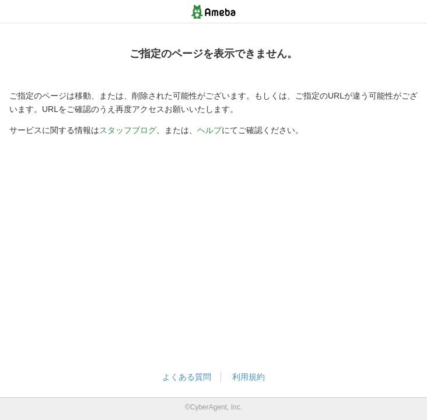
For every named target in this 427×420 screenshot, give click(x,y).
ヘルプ (209, 130)
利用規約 (248, 377)
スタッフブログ (127, 130)
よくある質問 (186, 377)
